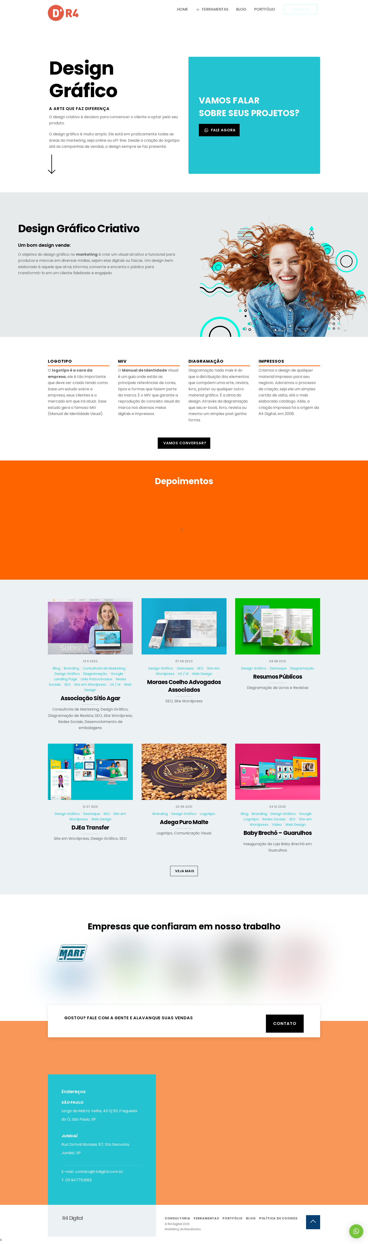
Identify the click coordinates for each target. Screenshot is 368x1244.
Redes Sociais (274, 819)
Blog (241, 9)
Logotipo (207, 814)
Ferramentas (212, 9)
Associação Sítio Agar (90, 699)
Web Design (202, 674)
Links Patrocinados (96, 679)
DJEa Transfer (90, 828)
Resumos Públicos (277, 677)
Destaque (185, 668)
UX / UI (115, 684)
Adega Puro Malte (184, 822)
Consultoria (177, 1219)
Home (182, 9)
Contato (301, 9)
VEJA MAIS (184, 871)
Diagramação (95, 674)
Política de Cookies (278, 1219)
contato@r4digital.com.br (99, 1171)
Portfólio (264, 9)
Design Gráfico (67, 674)
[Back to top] (313, 1223)
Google (117, 674)
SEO (67, 684)
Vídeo (277, 824)
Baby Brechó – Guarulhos (278, 833)
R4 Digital (175, 1225)
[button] (356, 1231)
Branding (71, 668)
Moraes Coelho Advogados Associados (184, 686)
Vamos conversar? (184, 443)
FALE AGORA (220, 130)
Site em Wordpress (90, 684)
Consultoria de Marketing (104, 668)
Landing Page (65, 679)
